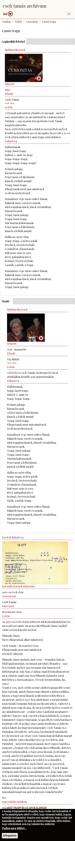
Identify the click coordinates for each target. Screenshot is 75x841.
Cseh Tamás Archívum (24, 6)
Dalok (18, 21)
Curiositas (32, 21)
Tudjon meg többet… (14, 829)
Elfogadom (10, 836)
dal (5, 14)
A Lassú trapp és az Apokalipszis (24, 808)
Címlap (6, 21)
